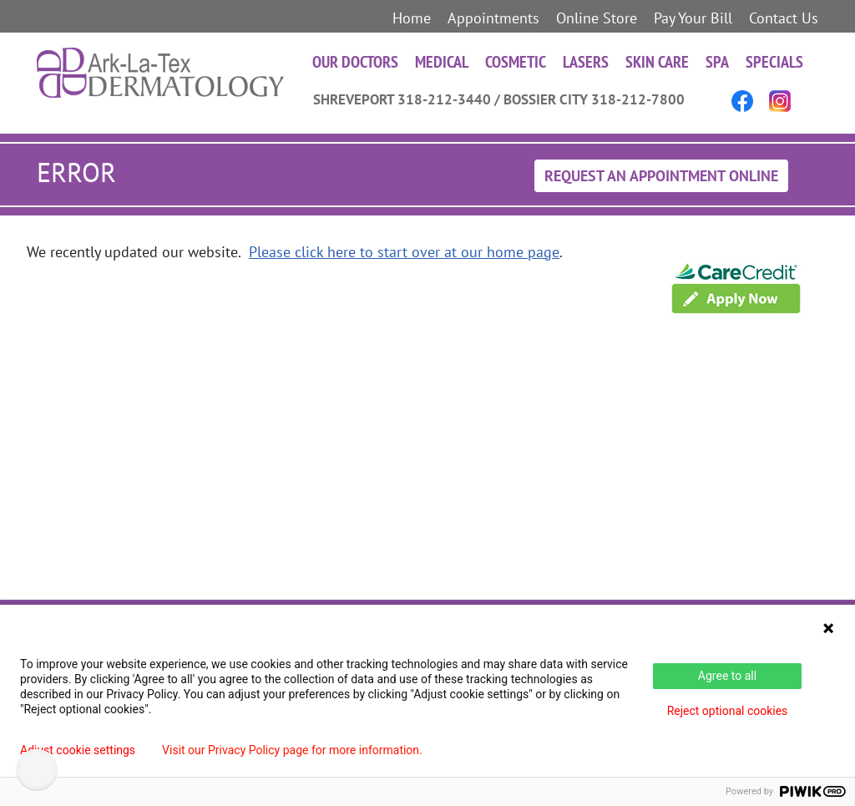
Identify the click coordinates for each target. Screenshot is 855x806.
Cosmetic (515, 62)
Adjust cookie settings (77, 750)
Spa (717, 62)
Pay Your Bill (693, 18)
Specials (774, 62)
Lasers (586, 62)
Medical (441, 62)
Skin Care (657, 62)
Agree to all (727, 675)
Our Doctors (355, 62)
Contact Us (783, 18)
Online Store (596, 18)
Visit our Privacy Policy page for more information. (292, 750)
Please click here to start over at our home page (404, 251)
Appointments (493, 18)
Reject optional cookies (727, 710)
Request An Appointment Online (661, 175)
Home (411, 18)
